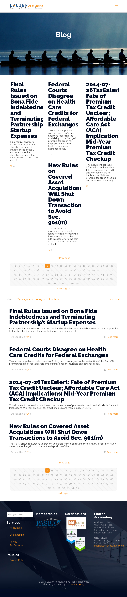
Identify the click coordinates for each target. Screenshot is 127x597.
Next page (63, 288)
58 (75, 274)
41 (98, 270)
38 (84, 270)
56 (65, 274)
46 (20, 274)
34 (65, 270)
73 (43, 279)
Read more (112, 337)
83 (88, 279)
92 (63, 283)
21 (107, 265)
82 (84, 279)
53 (52, 274)
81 (79, 279)
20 (102, 265)
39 (88, 270)
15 (80, 265)
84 (93, 279)
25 (24, 270)
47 (24, 274)
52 (47, 274)
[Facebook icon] (62, 588)
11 (61, 265)
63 (98, 274)
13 (70, 265)
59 (79, 274)
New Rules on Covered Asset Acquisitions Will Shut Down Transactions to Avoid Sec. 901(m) (66, 194)
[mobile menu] (116, 6)
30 (47, 270)
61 (89, 274)
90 (54, 283)
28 (38, 270)
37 (79, 270)
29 (43, 270)
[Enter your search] (20, 514)
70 (29, 279)
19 (98, 265)
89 (49, 283)
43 (107, 270)
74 (47, 279)
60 (84, 274)
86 (102, 279)
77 (61, 279)
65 (107, 274)
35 (70, 270)
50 (38, 274)
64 (102, 274)
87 (107, 279)
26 (29, 270)
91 (59, 283)
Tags (41, 299)
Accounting (16, 527)
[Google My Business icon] (65, 588)
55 (61, 274)
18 (93, 265)
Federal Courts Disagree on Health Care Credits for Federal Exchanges (63, 104)
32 (56, 270)
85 (98, 279)
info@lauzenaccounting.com (109, 545)
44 (111, 270)
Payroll (13, 541)
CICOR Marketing (75, 584)
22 (112, 265)
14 (75, 265)
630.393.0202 (109, 540)
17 (89, 265)
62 (93, 274)
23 (15, 270)
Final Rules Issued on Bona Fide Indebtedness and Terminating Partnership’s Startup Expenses (29, 110)
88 (111, 279)
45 (15, 274)
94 (72, 283)
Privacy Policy (17, 560)
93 (68, 283)
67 (15, 279)
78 (65, 279)
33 (61, 270)
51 (43, 274)
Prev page (63, 258)
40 (93, 270)
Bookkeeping (17, 534)
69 (24, 279)
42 (102, 270)
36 (75, 270)
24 (20, 270)
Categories (25, 299)
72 (38, 279)
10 (56, 265)
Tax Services (16, 545)
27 (33, 270)
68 (20, 279)
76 (56, 279)
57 (70, 274)
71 (34, 279)
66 (111, 274)
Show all (114, 299)
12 (66, 265)
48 (29, 274)
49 (33, 274)
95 (77, 283)
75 (52, 279)
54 (56, 274)
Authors (54, 299)
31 (52, 270)
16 (84, 265)
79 (70, 279)
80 (75, 279)
